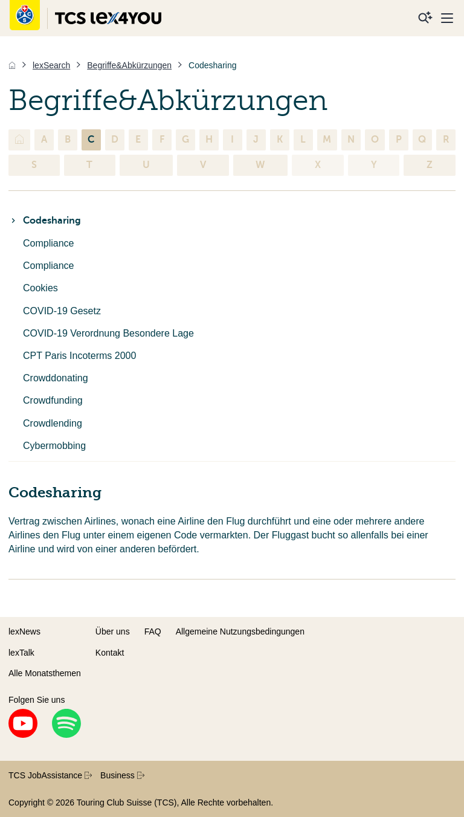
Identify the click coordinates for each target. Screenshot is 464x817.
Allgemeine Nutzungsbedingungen (240, 631)
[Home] (12, 65)
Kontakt (109, 652)
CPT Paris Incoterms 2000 (79, 355)
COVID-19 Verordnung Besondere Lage (108, 333)
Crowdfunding (53, 400)
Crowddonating (55, 378)
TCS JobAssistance (50, 775)
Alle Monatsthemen (44, 673)
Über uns (112, 631)
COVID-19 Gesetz (62, 311)
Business (122, 775)
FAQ (152, 631)
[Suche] (425, 18)
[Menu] (447, 18)
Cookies (40, 288)
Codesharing (44, 220)
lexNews (24, 631)
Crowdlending (52, 423)
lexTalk (21, 652)
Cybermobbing (54, 446)
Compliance (48, 243)
